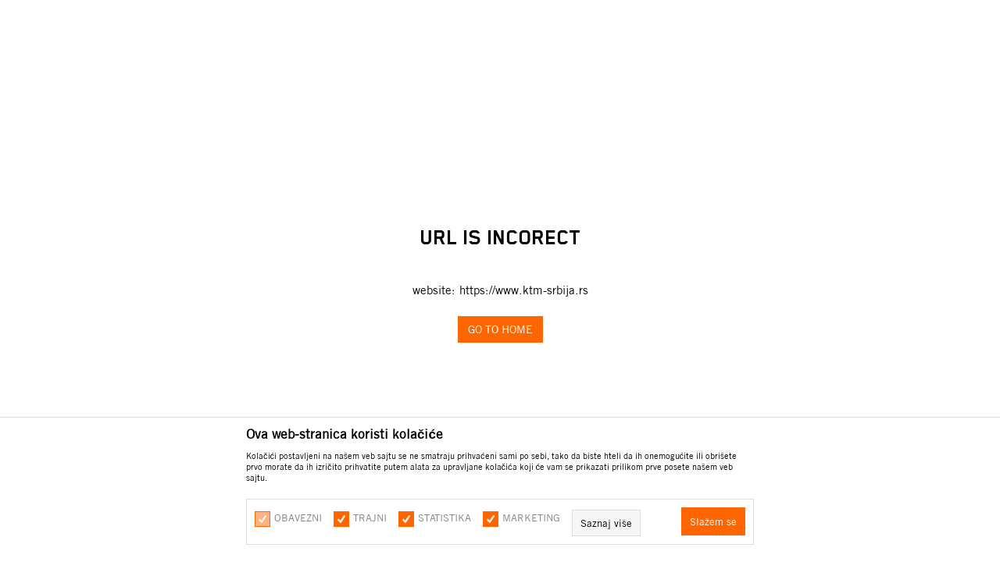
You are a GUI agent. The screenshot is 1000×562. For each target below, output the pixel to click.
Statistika (444, 517)
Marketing (531, 517)
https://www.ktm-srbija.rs (523, 290)
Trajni (370, 517)
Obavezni (298, 517)
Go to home (500, 329)
